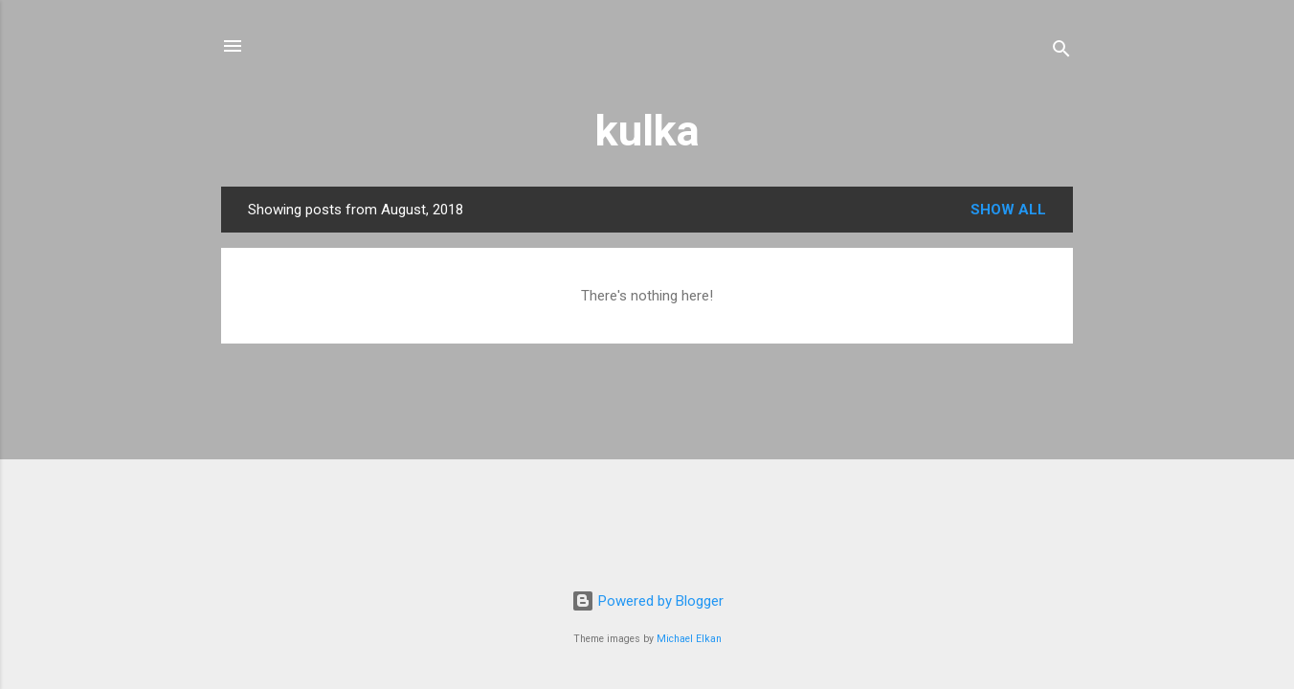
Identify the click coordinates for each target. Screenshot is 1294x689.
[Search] (1061, 52)
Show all (1008, 209)
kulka (647, 130)
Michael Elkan (689, 639)
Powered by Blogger (647, 601)
